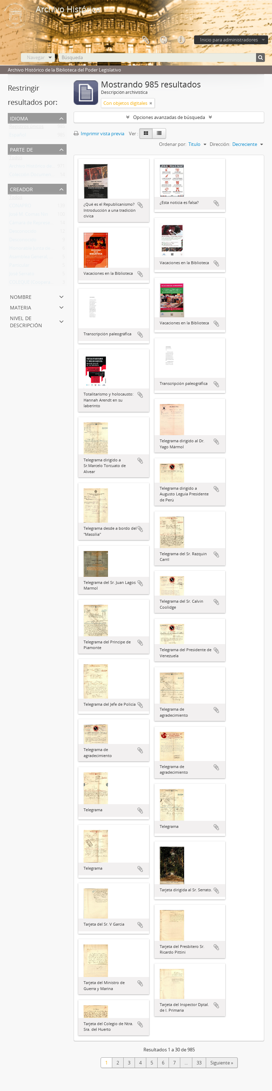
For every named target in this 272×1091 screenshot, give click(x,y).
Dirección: (220, 144)
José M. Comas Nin (28, 215)
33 (199, 1062)
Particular (19, 266)
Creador (21, 188)
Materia (20, 307)
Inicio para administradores (229, 39)
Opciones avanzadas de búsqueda (169, 117)
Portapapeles (145, 40)
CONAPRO (20, 207)
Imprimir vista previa (99, 133)
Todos (15, 159)
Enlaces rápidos (181, 40)
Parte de (21, 149)
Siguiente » (221, 1062)
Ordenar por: (172, 144)
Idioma (163, 40)
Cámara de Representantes (37, 224)
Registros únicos (26, 128)
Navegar (36, 57)
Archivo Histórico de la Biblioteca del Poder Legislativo (66, 167)
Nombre (21, 296)
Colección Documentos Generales (44, 176)
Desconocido (22, 232)
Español (17, 136)
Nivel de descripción (26, 321)
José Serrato (21, 275)
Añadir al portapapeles (140, 205)
